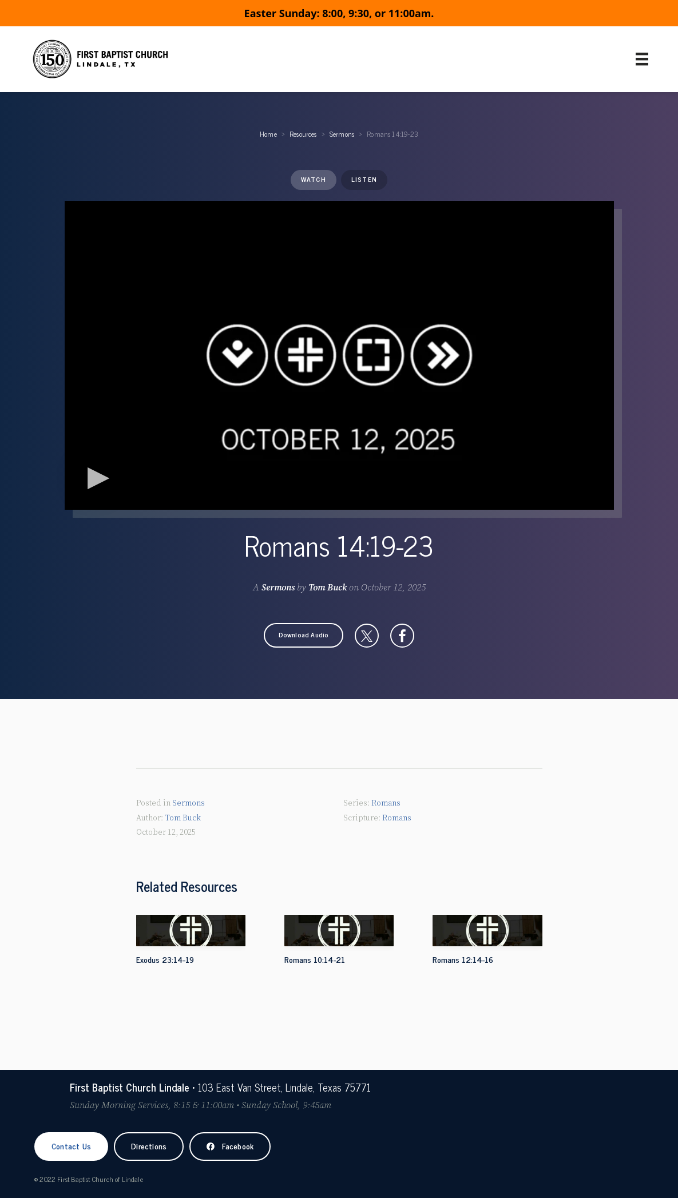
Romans (386, 803)
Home (268, 134)
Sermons (342, 134)
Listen (364, 179)
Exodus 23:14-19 (165, 959)
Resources (303, 134)
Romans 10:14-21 (314, 959)
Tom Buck (327, 587)
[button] (304, 635)
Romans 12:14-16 (463, 959)
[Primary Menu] (642, 59)
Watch (313, 179)
